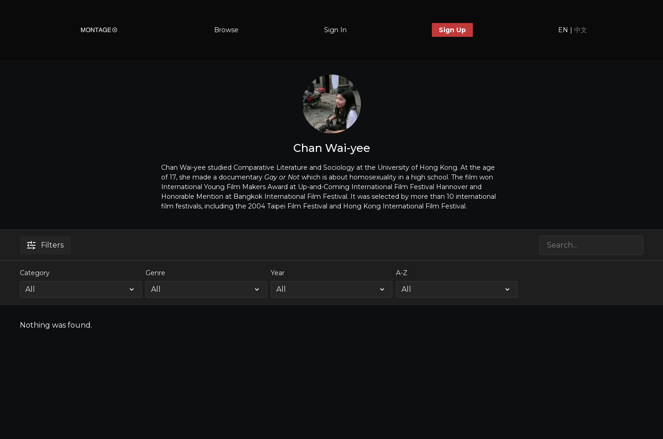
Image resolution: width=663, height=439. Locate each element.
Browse (226, 30)
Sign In (335, 30)
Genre (155, 273)
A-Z (401, 273)
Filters (45, 245)
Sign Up (452, 30)
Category (35, 273)
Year (278, 273)
